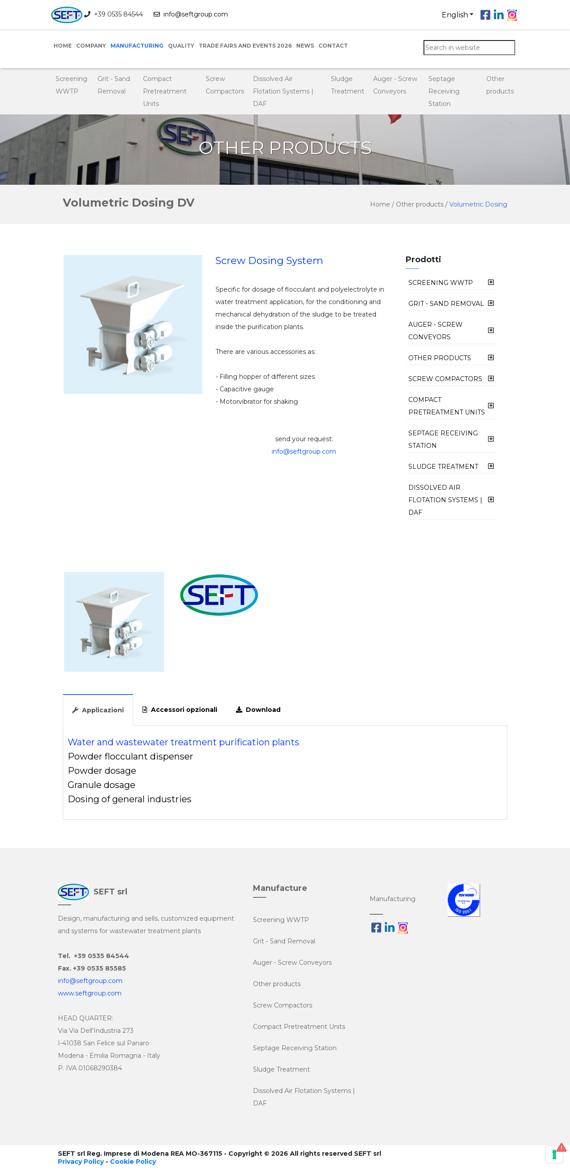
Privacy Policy (81, 1162)
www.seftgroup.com (90, 993)
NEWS (305, 45)
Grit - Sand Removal (284, 941)
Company (91, 45)
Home (62, 45)
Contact (333, 45)
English (455, 15)
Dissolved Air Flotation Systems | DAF (283, 91)
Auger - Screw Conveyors (292, 963)
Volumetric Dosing (478, 204)
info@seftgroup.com (191, 14)
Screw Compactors (282, 1005)
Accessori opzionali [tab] (179, 710)
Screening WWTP (281, 920)
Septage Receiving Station (444, 91)
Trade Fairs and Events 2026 (245, 45)
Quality (181, 45)
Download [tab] (258, 710)
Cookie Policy (133, 1162)
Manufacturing (136, 45)
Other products (420, 204)
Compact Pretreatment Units (165, 91)
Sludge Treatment (281, 1069)
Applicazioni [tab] (98, 710)
